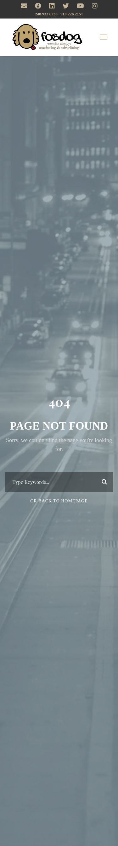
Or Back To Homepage (59, 501)
